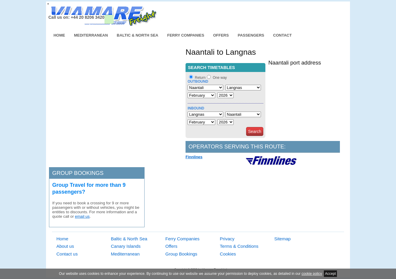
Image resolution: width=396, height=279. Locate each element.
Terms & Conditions (239, 246)
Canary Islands (126, 246)
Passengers (251, 35)
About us (65, 246)
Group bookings (78, 173)
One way (220, 78)
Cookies (228, 253)
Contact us (67, 253)
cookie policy (312, 274)
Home (59, 35)
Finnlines (194, 157)
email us (82, 216)
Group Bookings (181, 253)
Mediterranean (91, 35)
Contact (282, 35)
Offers (221, 35)
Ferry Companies (185, 35)
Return (200, 78)
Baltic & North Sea (137, 35)
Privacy (227, 238)
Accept (330, 274)
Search (254, 131)
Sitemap (282, 238)
